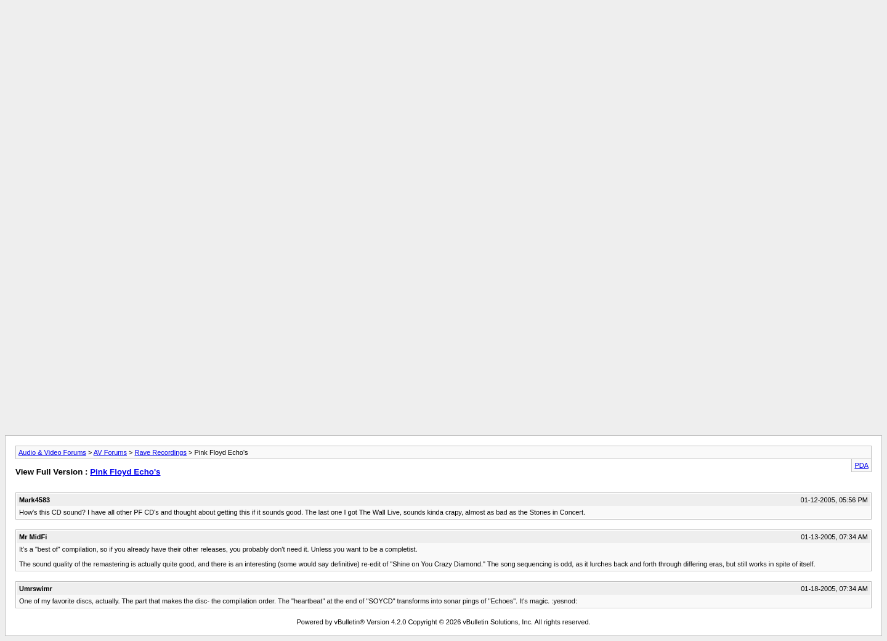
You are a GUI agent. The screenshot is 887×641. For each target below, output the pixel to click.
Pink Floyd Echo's (125, 471)
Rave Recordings (161, 452)
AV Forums (110, 452)
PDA (861, 465)
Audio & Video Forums (52, 452)
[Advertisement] (443, 32)
